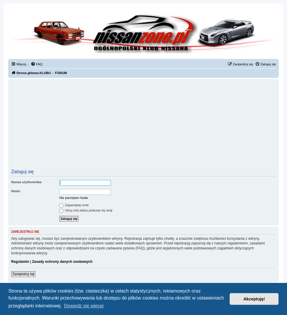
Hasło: (16, 191)
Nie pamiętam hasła (73, 198)
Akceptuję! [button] (254, 299)
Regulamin (20, 262)
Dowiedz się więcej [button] (84, 305)
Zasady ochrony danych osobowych (62, 262)
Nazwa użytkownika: (26, 182)
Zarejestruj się (23, 274)
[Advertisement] (143, 126)
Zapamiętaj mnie (74, 205)
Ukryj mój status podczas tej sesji (85, 210)
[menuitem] (36, 64)
